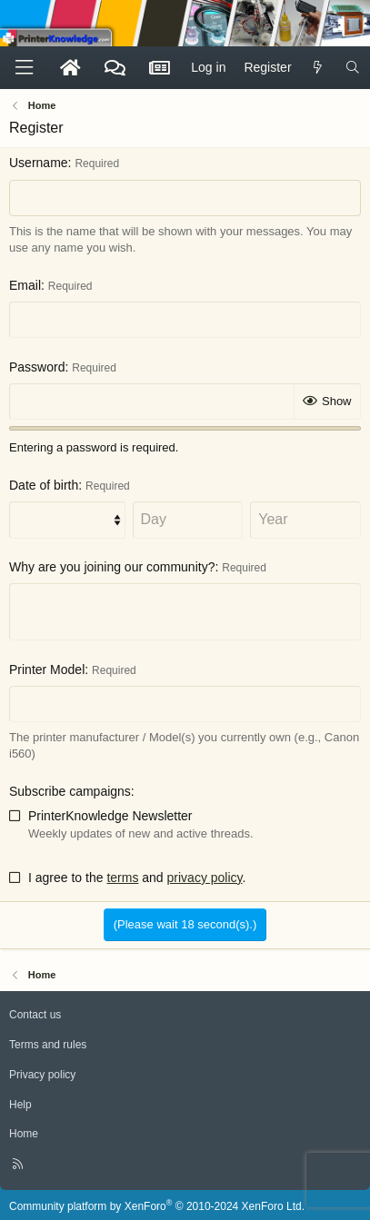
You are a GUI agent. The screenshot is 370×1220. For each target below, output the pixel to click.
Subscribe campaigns (70, 791)
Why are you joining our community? (112, 567)
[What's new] (318, 68)
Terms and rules (47, 1044)
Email (25, 285)
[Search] (352, 68)
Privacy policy (42, 1074)
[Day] (188, 519)
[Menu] (24, 67)
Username (38, 162)
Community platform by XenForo (157, 1206)
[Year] (305, 519)
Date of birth (43, 485)
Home (23, 1133)
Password (37, 367)
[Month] (67, 519)
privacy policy (205, 877)
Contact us (35, 1014)
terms (122, 877)
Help (20, 1104)
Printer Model (47, 669)
